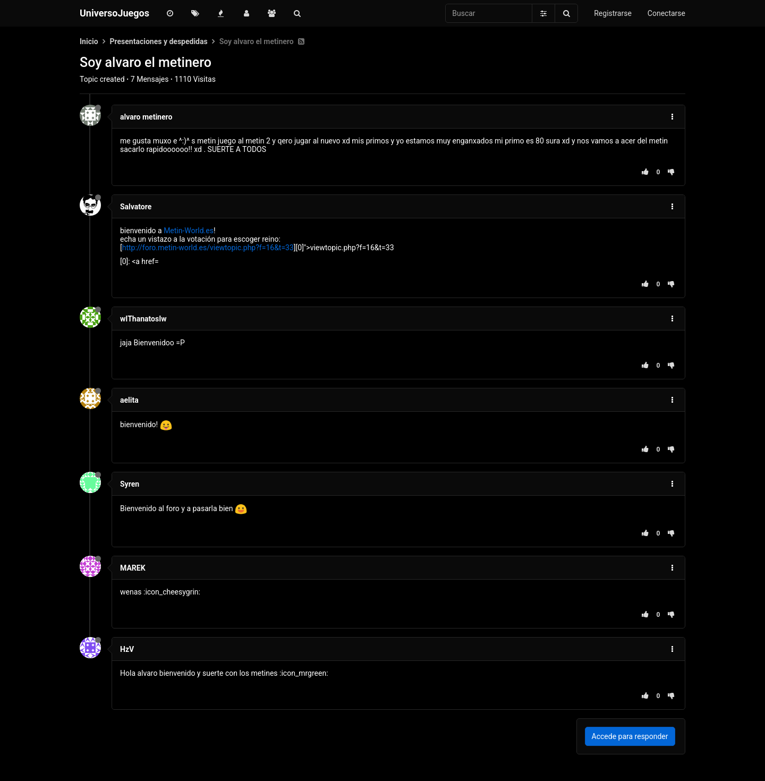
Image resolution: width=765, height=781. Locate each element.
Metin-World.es (189, 230)
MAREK (133, 568)
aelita (129, 400)
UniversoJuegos (114, 13)
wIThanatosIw (143, 319)
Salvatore (135, 206)
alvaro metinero (146, 117)
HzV (127, 649)
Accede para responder (630, 736)
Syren (129, 484)
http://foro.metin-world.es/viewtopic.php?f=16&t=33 (208, 247)
